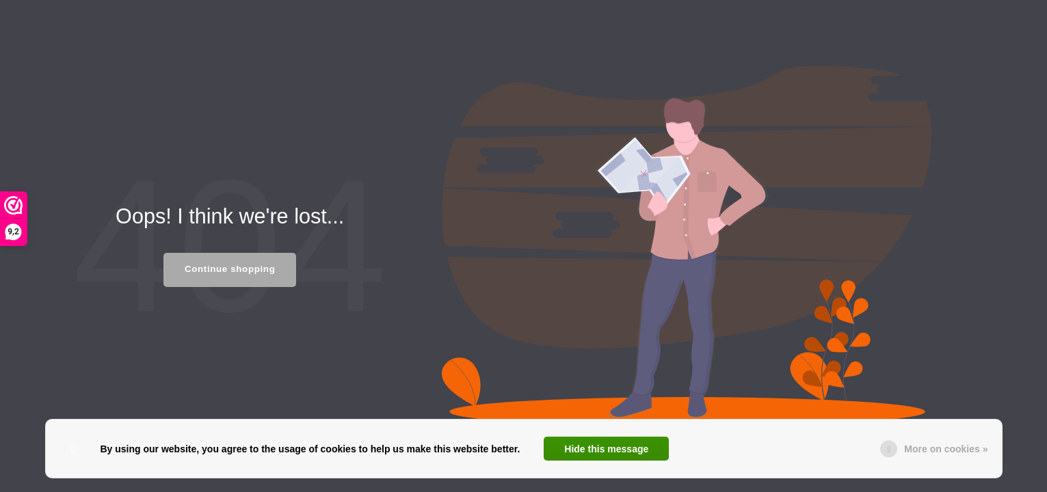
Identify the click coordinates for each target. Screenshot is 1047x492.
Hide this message (606, 448)
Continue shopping (230, 269)
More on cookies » (946, 448)
